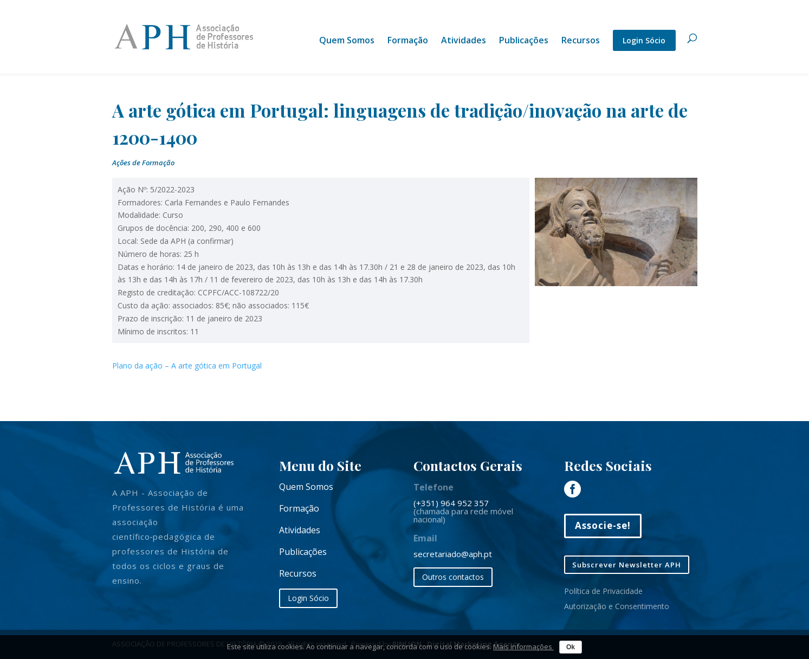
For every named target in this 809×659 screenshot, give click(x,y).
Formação (407, 41)
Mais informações (523, 646)
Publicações (523, 41)
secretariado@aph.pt (452, 553)
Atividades (463, 41)
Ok (570, 647)
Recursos (580, 41)
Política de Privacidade (603, 591)
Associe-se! (603, 525)
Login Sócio (644, 40)
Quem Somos (346, 41)
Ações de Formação (143, 162)
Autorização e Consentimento (616, 606)
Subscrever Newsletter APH (626, 565)
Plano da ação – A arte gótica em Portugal (187, 365)
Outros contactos (453, 577)
